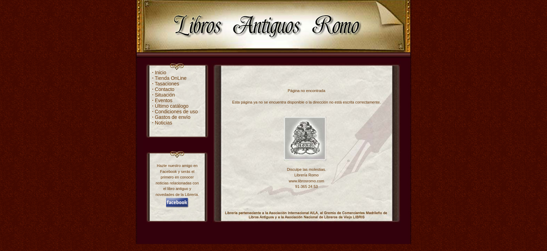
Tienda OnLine (169, 78)
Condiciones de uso (175, 111)
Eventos (162, 100)
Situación (163, 95)
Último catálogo (170, 106)
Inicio (159, 72)
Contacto (163, 89)
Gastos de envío (171, 117)
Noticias (162, 123)
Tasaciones (165, 83)
